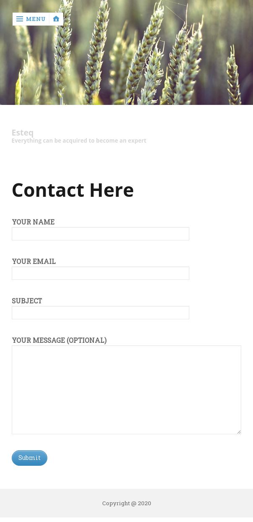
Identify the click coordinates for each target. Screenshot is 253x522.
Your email (100, 267)
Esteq (23, 133)
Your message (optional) (127, 345)
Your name (100, 228)
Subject (100, 307)
